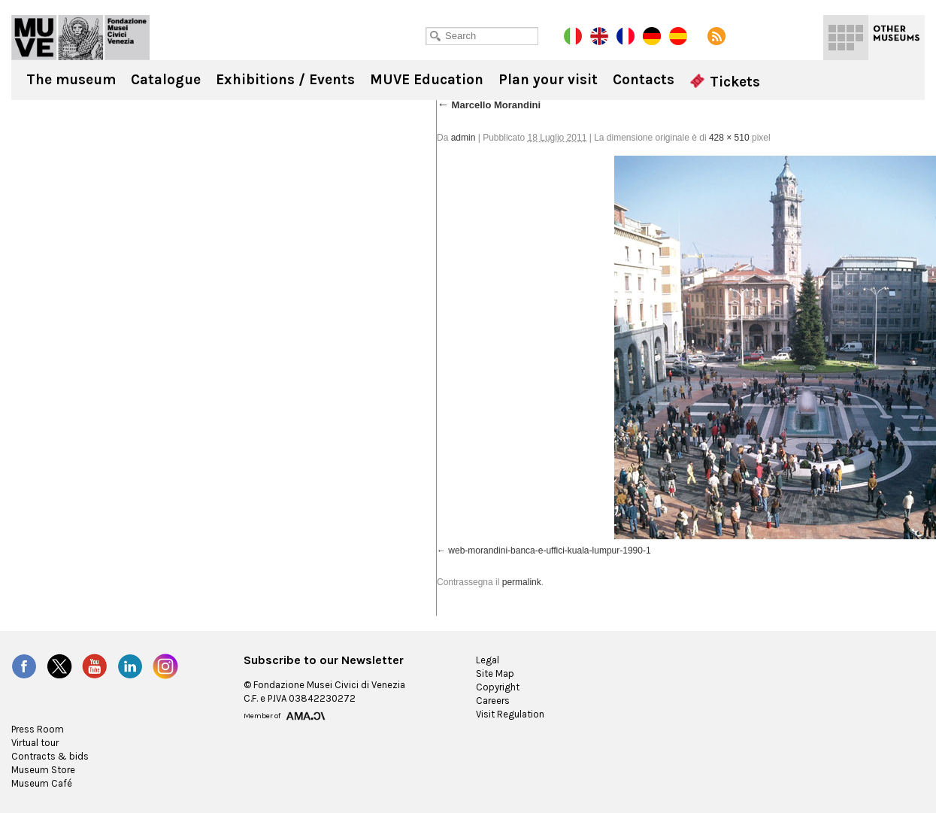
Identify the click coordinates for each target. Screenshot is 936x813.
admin (463, 137)
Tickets (724, 82)
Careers (493, 700)
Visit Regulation (510, 714)
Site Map (495, 673)
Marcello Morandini (489, 105)
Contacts (643, 79)
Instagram (165, 666)
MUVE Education (426, 79)
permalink (521, 582)
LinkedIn (130, 666)
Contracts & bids (50, 756)
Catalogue (166, 79)
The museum (71, 79)
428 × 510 (729, 137)
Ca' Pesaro (80, 37)
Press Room (37, 729)
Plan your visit (548, 79)
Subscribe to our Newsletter (324, 660)
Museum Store (43, 769)
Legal (487, 660)
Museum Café (41, 783)
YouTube (95, 666)
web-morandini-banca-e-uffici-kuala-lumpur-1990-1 (549, 550)
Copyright (497, 687)
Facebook (24, 666)
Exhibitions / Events (285, 79)
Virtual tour (35, 742)
